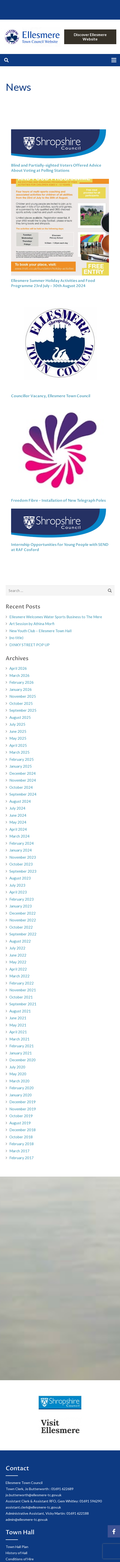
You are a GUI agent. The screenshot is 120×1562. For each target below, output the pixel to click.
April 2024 (18, 829)
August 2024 (20, 801)
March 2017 (19, 1151)
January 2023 (20, 906)
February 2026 (21, 682)
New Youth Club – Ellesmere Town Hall (40, 631)
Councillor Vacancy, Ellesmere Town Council (50, 396)
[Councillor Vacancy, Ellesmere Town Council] (60, 343)
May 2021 (17, 1025)
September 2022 (22, 934)
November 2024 (22, 780)
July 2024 (17, 808)
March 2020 (19, 1081)
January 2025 (20, 766)
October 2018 (21, 1137)
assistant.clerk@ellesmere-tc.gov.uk (33, 1507)
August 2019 (20, 1123)
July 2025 (17, 724)
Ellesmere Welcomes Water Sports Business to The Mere (55, 617)
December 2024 (22, 773)
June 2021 (17, 1018)
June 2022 (17, 955)
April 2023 (18, 892)
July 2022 (17, 948)
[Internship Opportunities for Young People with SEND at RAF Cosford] (60, 524)
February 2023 (21, 899)
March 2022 (19, 976)
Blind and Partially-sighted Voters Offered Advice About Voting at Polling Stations (56, 168)
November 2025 (22, 696)
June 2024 (17, 815)
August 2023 (20, 878)
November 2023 (22, 857)
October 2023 (21, 864)
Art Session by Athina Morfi (31, 623)
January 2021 (20, 1053)
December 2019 (22, 1102)
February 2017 (21, 1157)
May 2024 (17, 822)
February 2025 (21, 759)
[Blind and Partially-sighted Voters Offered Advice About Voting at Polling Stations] (60, 145)
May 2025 (17, 738)
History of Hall (16, 1553)
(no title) (16, 637)
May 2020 (17, 1074)
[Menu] (113, 60)
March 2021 (19, 1039)
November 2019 (22, 1109)
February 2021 (21, 1046)
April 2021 (18, 1032)
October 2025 (21, 703)
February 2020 (21, 1088)
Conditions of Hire (20, 1559)
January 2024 (20, 850)
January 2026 (20, 689)
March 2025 (19, 752)
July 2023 (17, 885)
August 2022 (20, 941)
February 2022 (21, 983)
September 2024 (22, 794)
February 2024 (21, 843)
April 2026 (18, 668)
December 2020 (22, 1060)
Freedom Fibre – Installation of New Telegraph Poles (58, 500)
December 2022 (22, 913)
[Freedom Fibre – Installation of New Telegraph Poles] (60, 450)
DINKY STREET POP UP (29, 645)
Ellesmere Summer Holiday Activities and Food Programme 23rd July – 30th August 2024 (53, 283)
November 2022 (22, 920)
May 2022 (17, 962)
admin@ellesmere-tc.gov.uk (27, 1519)
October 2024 (21, 787)
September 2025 (22, 710)
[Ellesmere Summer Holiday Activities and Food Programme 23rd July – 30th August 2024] (60, 227)
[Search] (6, 60)
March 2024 (19, 836)
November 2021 (22, 990)
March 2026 (19, 675)
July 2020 (17, 1067)
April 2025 (18, 745)
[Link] (31, 37)
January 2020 (20, 1095)
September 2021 (22, 1004)
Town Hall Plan (17, 1547)
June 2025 (17, 731)
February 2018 (21, 1144)
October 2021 (21, 997)
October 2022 (21, 927)
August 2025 (20, 717)
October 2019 (21, 1116)
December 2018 (22, 1130)
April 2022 (18, 969)
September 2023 (22, 871)
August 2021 (20, 1011)
